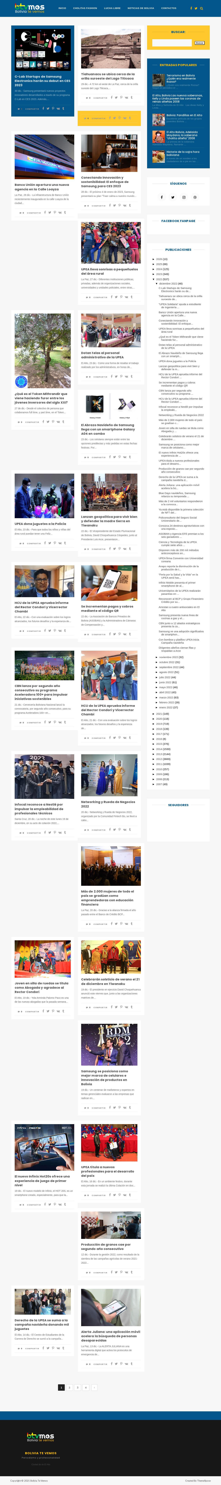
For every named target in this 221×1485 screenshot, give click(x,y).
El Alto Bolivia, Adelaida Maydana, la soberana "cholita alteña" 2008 (182, 135)
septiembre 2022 (169, 667)
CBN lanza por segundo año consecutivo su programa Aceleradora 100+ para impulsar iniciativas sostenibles (41, 692)
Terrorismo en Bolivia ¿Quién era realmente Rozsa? (181, 78)
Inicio (62, 8)
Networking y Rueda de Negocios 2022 (108, 804)
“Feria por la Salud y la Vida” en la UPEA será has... (178, 576)
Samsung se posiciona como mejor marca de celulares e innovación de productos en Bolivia (104, 1077)
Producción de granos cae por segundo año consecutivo (106, 1246)
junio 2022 (165, 682)
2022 (159, 279)
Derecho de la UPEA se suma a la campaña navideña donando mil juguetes (42, 1324)
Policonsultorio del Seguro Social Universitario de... (178, 519)
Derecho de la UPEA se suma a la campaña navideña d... (178, 478)
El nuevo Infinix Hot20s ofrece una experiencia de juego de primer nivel (42, 1180)
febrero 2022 (167, 702)
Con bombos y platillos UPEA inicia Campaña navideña (179, 641)
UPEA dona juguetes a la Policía (40, 524)
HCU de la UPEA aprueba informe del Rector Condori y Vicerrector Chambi (42, 607)
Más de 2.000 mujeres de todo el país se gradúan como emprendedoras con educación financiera (107, 898)
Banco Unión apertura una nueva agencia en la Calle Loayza (42, 187)
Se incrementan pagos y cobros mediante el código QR (107, 608)
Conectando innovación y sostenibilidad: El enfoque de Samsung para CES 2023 (105, 181)
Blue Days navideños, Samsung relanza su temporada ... (177, 495)
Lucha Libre (112, 8)
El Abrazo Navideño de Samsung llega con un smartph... (181, 355)
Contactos (168, 8)
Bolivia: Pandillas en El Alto (184, 115)
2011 (159, 764)
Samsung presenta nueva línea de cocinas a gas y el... (178, 617)
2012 (159, 759)
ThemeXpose (204, 1480)
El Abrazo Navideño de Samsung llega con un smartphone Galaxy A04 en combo (108, 429)
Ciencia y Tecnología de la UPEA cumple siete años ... (178, 544)
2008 (159, 779)
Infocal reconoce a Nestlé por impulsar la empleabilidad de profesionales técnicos (39, 808)
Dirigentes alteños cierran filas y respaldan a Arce (177, 649)
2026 (159, 259)
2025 (159, 264)
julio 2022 (165, 677)
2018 (159, 728)
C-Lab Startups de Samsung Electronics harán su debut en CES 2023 (42, 80)
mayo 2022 (166, 687)
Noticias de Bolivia (141, 8)
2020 (159, 718)
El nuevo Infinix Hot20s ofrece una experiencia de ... (178, 454)
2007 (159, 784)
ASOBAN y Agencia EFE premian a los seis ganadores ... (181, 535)
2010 (159, 769)
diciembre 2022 (168, 283)
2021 (159, 713)
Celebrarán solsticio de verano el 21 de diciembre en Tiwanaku (110, 981)
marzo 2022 (166, 697)
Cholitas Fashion (85, 8)
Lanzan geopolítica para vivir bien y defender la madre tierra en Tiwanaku (109, 521)
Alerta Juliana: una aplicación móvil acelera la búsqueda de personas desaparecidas (110, 1336)
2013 (159, 754)
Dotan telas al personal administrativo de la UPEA (102, 355)
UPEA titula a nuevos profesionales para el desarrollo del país (107, 1171)
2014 (159, 749)
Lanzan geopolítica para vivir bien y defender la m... (179, 368)
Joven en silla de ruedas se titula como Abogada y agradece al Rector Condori (41, 987)
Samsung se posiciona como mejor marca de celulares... (179, 446)
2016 (159, 738)
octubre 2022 (167, 662)
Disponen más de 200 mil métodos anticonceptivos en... (179, 552)
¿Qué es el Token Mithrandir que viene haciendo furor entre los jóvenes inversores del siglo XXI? (41, 398)
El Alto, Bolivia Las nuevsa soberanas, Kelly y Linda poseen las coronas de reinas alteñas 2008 (177, 98)
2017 (159, 733)
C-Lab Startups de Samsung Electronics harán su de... (175, 290)
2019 (159, 723)
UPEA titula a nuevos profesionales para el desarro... (179, 462)
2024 (159, 269)
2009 (159, 774)
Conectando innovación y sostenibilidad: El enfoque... (176, 322)
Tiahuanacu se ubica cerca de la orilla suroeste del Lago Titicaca (108, 76)
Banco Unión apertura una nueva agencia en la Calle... (178, 314)
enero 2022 (166, 707)
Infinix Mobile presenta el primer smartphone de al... (177, 584)
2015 (159, 743)
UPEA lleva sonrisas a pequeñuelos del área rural (109, 271)
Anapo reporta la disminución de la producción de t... (179, 568)
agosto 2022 (166, 672)
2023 (159, 274)
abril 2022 (165, 692)
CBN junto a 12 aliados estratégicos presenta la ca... (179, 625)
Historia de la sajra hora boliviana (183, 153)
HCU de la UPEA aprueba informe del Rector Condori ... (180, 376)
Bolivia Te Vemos (39, 1480)
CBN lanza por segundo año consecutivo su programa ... (176, 392)
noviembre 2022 (169, 657)
